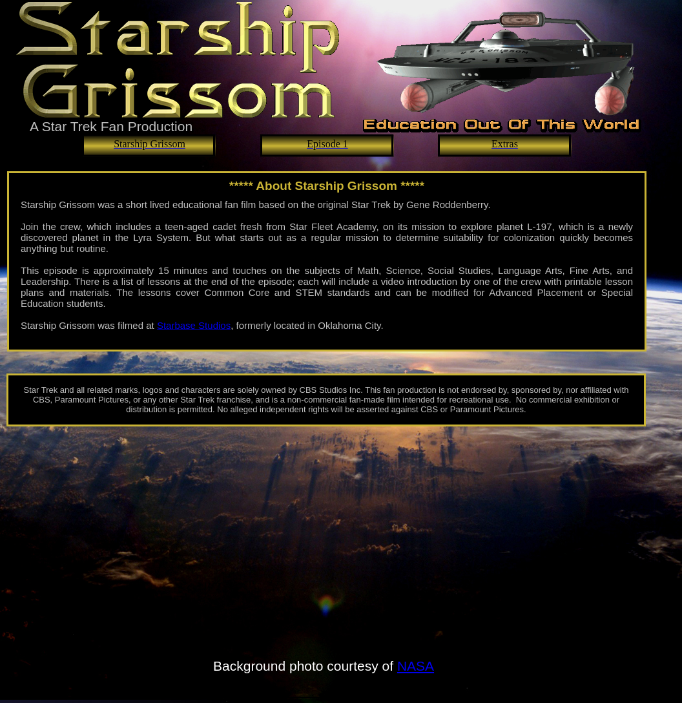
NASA (415, 665)
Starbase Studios (194, 325)
